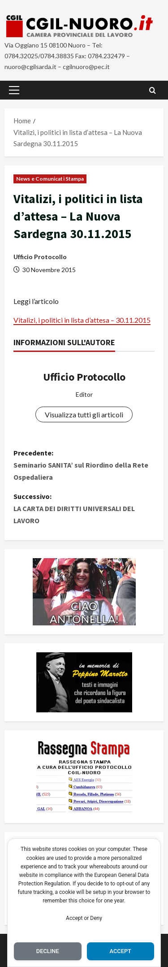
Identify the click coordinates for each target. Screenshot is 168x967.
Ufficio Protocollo (40, 256)
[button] (14, 90)
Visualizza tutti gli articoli (84, 414)
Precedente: (84, 466)
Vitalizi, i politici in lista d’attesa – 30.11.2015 (82, 320)
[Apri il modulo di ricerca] (152, 90)
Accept (120, 951)
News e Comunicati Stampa (50, 178)
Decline (47, 951)
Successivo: (84, 509)
